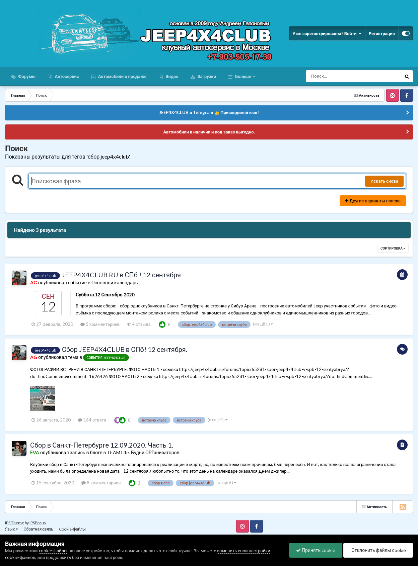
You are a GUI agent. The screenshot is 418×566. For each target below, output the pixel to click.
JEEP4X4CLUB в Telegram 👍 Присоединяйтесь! (209, 112)
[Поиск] (341, 76)
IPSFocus (37, 522)
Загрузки (206, 76)
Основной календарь (114, 282)
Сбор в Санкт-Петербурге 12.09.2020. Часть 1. (101, 445)
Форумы (26, 76)
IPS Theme (14, 522)
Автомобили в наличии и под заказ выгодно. (209, 131)
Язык (11, 529)
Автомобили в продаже (121, 76)
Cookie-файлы (72, 529)
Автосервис (66, 76)
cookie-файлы (53, 550)
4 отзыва (139, 324)
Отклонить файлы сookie (378, 550)
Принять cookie (315, 550)
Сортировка (392, 248)
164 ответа (92, 419)
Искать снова (384, 181)
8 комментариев (101, 482)
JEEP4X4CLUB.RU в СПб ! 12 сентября (121, 275)
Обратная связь (38, 529)
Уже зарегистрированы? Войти (326, 33)
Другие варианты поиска (373, 200)
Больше (243, 76)
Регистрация (382, 33)
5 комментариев (100, 324)
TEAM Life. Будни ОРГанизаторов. (143, 452)
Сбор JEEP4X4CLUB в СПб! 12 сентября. (124, 349)
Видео (171, 76)
